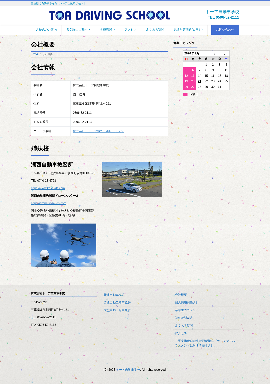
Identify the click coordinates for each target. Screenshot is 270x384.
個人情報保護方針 (187, 302)
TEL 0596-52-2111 (223, 17)
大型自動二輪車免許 (117, 310)
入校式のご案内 (46, 29)
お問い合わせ (225, 29)
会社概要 (181, 294)
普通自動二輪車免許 (117, 302)
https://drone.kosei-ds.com (48, 203)
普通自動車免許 (114, 294)
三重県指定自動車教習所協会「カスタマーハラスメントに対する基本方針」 (205, 343)
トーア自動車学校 (128, 369)
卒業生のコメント (187, 310)
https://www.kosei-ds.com (48, 188)
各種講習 (106, 29)
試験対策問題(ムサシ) (188, 29)
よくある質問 (155, 29)
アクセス (130, 29)
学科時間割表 (184, 317)
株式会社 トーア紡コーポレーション (98, 131)
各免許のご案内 (76, 29)
